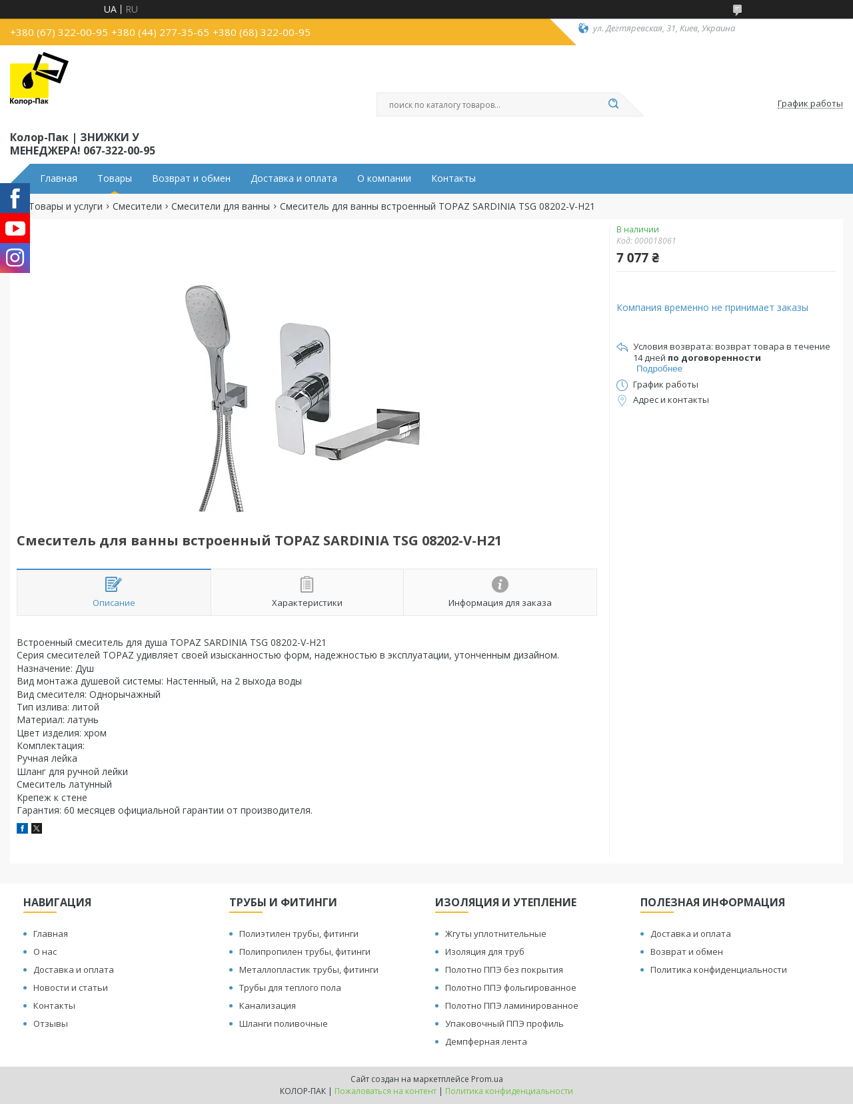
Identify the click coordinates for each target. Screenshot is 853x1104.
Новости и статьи (70, 987)
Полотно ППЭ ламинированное (511, 1005)
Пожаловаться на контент (385, 1091)
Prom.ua (487, 1079)
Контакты (453, 178)
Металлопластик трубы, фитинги (309, 969)
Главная (58, 178)
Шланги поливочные (283, 1023)
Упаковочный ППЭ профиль (504, 1023)
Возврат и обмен (191, 178)
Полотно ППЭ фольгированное (510, 987)
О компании (384, 178)
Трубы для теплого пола (290, 987)
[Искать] (613, 105)
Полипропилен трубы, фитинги (305, 952)
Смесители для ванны (220, 206)
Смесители (137, 206)
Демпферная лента (486, 1041)
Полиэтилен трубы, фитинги (299, 934)
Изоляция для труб (484, 952)
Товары (114, 178)
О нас (45, 952)
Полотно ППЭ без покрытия (504, 969)
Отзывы (50, 1023)
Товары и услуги (66, 206)
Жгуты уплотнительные (495, 934)
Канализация (267, 1005)
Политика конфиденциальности (718, 969)
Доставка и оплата (294, 178)
